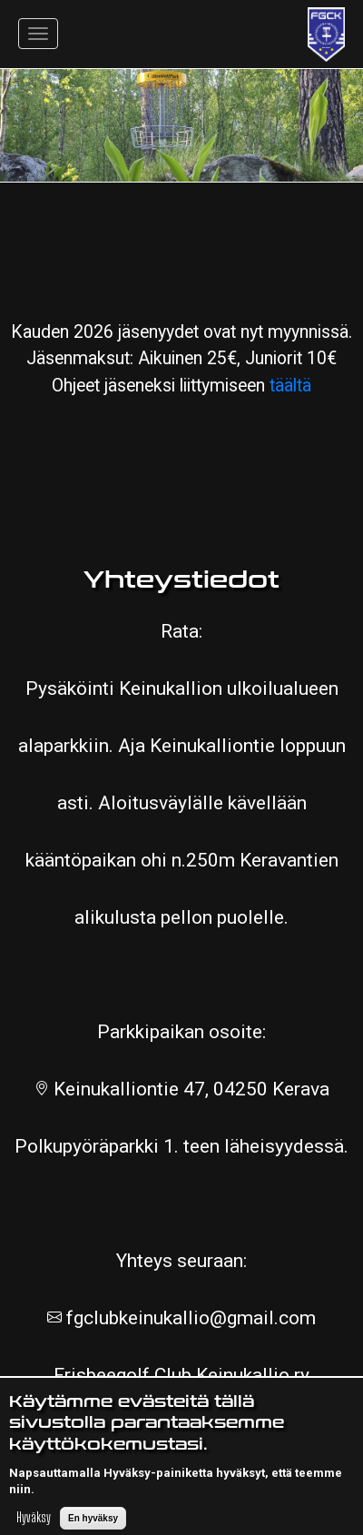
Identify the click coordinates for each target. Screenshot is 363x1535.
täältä (290, 385)
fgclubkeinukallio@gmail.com (189, 1318)
